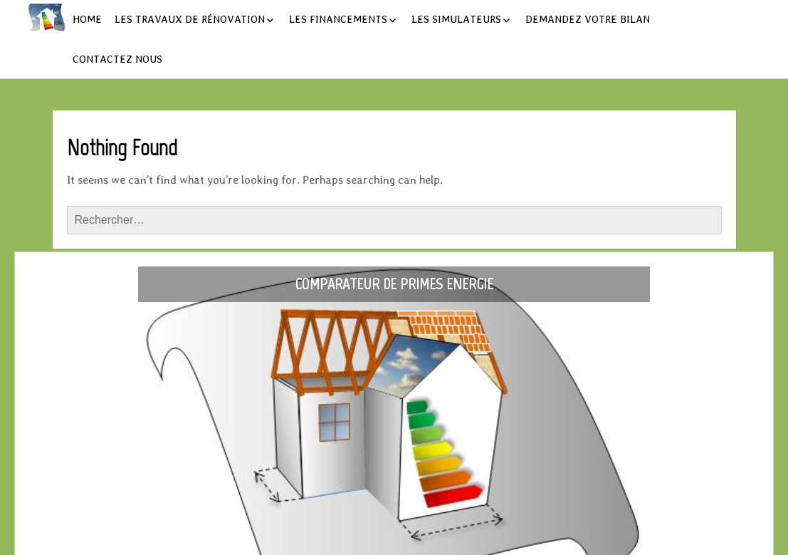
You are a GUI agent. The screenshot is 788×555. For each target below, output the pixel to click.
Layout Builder (474, 539)
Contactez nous (117, 59)
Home (87, 19)
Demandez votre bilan (587, 19)
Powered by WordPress (331, 539)
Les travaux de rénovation (190, 19)
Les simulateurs (456, 19)
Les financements (338, 19)
